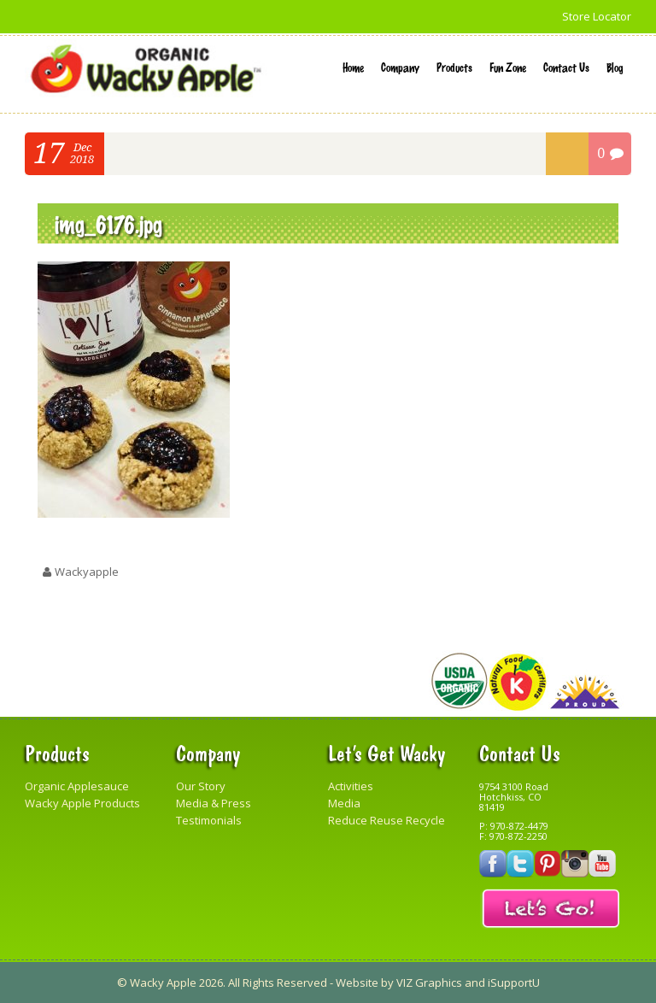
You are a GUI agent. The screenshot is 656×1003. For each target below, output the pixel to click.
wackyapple (87, 571)
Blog (614, 66)
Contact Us (566, 66)
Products (454, 66)
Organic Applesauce (77, 786)
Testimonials (209, 820)
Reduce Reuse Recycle (386, 820)
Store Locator (596, 16)
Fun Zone (507, 66)
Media (344, 803)
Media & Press (213, 803)
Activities (350, 786)
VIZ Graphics (429, 982)
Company (400, 66)
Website (357, 982)
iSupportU (514, 982)
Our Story (201, 786)
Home (353, 66)
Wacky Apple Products (82, 803)
